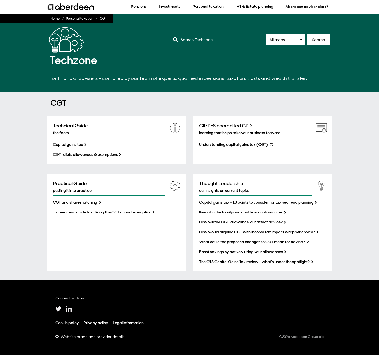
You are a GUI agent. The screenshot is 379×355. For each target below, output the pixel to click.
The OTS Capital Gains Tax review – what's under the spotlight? (254, 261)
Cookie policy (67, 322)
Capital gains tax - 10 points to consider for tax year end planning (256, 202)
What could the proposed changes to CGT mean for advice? (252, 241)
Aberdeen (304, 6)
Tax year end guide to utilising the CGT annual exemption (102, 212)
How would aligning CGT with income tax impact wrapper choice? (257, 231)
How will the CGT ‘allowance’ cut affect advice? (241, 222)
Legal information (128, 322)
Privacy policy (96, 322)
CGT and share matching (75, 202)
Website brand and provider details (92, 336)
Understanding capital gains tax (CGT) (233, 144)
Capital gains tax (68, 144)
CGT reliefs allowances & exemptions (85, 154)
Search (318, 39)
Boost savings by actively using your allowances (241, 251)
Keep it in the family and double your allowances (241, 212)
